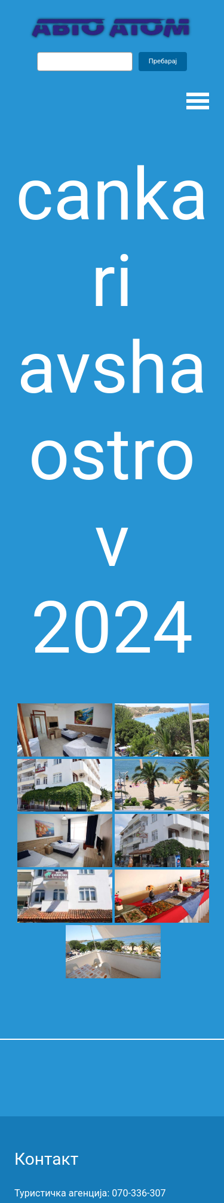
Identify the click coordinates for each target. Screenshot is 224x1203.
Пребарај (163, 61)
